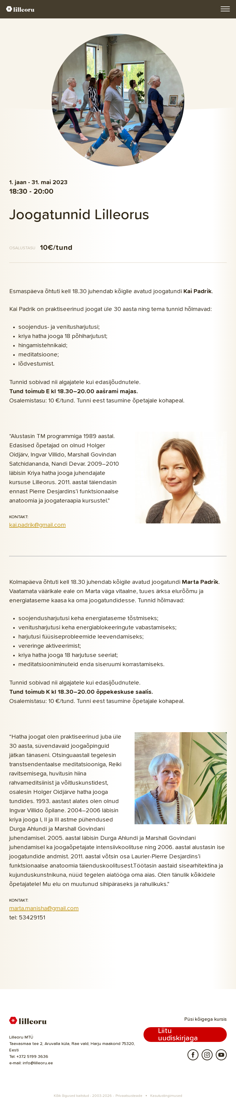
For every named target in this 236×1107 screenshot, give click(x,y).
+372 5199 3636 (32, 1057)
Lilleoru (20, 9)
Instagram (207, 1054)
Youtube (221, 1054)
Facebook (193, 1054)
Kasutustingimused (166, 1096)
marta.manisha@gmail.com (44, 908)
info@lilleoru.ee (38, 1063)
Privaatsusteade (129, 1096)
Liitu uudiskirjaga (178, 1034)
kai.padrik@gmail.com (37, 525)
